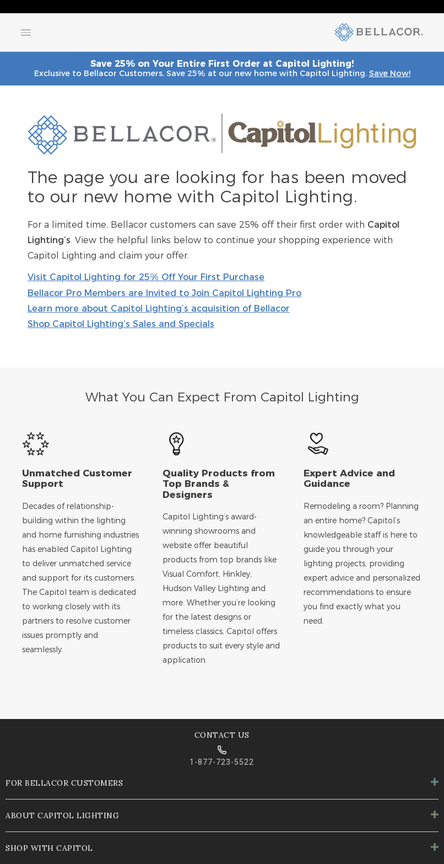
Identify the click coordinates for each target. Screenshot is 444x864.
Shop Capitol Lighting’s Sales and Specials (121, 324)
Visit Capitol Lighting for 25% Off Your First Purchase (146, 277)
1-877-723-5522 (221, 762)
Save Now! (389, 73)
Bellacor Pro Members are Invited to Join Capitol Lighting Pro (164, 293)
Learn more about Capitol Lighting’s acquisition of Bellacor (159, 309)
